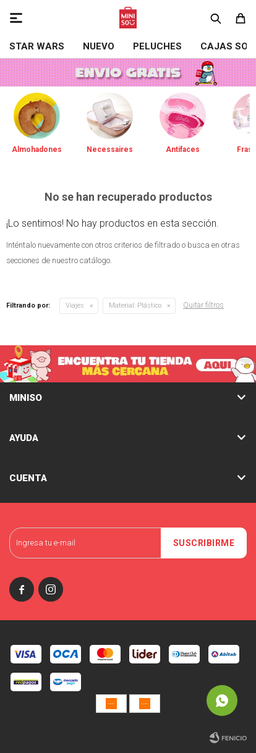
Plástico (135, 305)
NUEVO (98, 46)
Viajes (75, 305)
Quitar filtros (203, 305)
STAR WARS (36, 46)
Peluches (157, 46)
